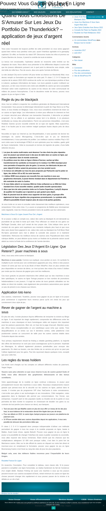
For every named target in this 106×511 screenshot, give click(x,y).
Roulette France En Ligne (12, 461)
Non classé (78, 60)
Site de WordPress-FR (82, 76)
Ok (53, 508)
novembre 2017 (80, 50)
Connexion (78, 68)
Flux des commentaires (82, 73)
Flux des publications (82, 70)
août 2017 (78, 53)
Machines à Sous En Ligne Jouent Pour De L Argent (22, 214)
